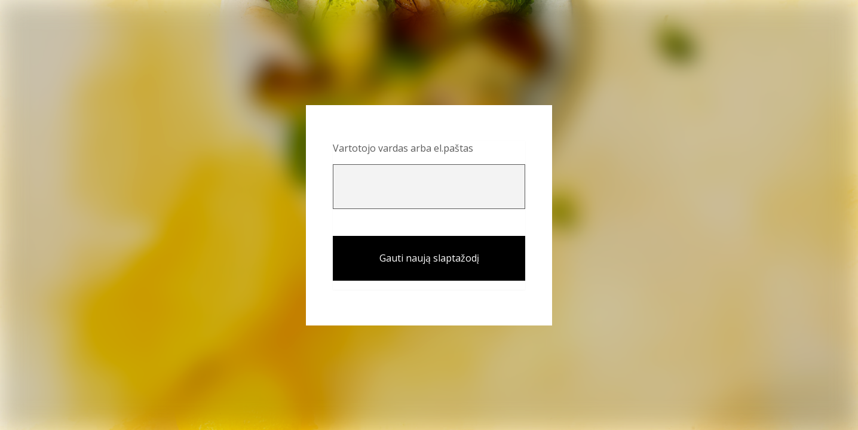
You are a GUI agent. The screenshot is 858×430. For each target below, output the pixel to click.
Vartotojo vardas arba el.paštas (403, 148)
